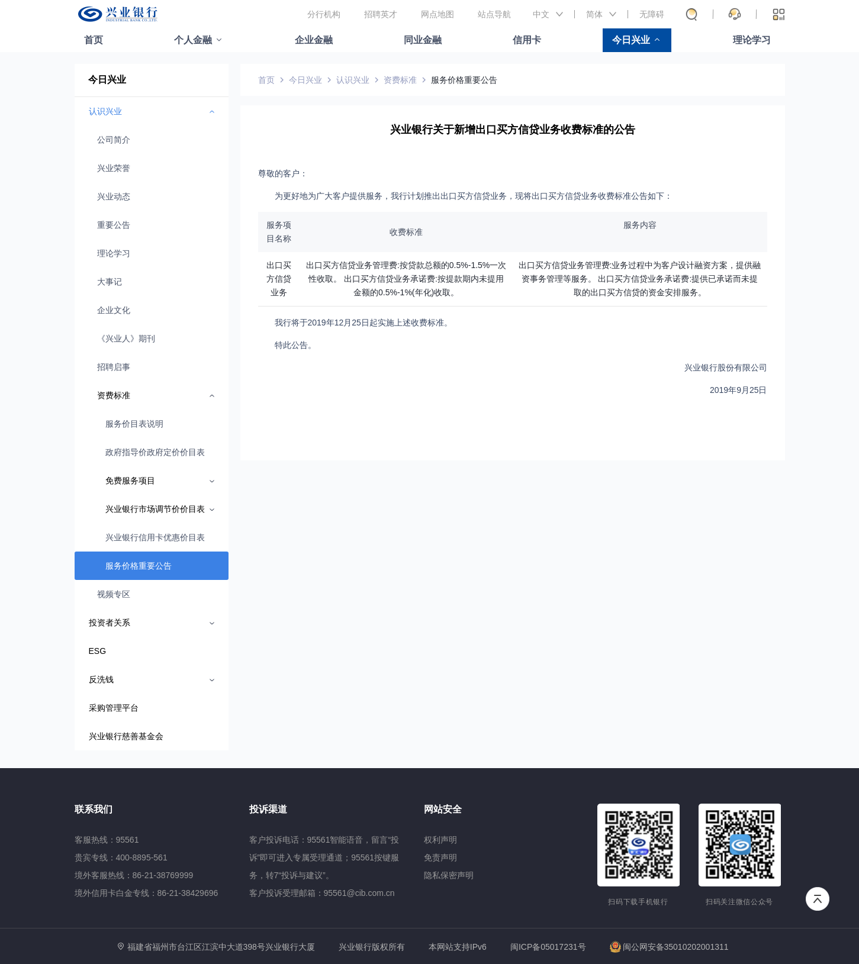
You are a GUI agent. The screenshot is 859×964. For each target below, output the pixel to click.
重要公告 (113, 225)
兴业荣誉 (113, 168)
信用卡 (527, 40)
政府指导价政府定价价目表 (155, 452)
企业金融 (314, 40)
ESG (98, 651)
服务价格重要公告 (138, 565)
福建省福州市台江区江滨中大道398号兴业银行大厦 (221, 947)
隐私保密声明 (449, 875)
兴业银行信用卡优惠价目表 (155, 537)
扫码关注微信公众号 (739, 901)
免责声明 (440, 857)
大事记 (109, 281)
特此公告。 (295, 345)
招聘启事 (113, 367)
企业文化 (113, 310)
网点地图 (437, 14)
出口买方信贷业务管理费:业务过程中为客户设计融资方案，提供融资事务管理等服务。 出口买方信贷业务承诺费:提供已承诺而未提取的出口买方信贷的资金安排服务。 (640, 278)
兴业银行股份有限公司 (725, 367)
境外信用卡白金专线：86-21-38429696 (146, 893)
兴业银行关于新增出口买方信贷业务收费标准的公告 (512, 130)
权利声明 (440, 839)
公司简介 (113, 139)
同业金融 (423, 40)
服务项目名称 (278, 231)
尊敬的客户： (283, 173)
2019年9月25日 (738, 390)
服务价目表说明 (134, 423)
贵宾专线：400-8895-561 (121, 857)
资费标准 (400, 80)
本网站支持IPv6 (458, 947)
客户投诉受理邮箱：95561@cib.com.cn (322, 893)
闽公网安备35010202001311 (669, 947)
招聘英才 (380, 14)
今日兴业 (631, 40)
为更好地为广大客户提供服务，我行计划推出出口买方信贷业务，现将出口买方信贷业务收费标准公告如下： (474, 196)
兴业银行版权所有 (372, 947)
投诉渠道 (268, 809)
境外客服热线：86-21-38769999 (134, 875)
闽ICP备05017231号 (548, 947)
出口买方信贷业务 (278, 278)
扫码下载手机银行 (638, 901)
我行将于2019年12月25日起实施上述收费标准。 (363, 322)
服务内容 (640, 225)
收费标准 (406, 232)
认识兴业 (352, 80)
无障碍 (651, 14)
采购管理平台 (114, 707)
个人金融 (193, 40)
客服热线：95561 (107, 839)
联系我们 (93, 809)
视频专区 (113, 594)
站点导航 (494, 14)
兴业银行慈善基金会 (126, 736)
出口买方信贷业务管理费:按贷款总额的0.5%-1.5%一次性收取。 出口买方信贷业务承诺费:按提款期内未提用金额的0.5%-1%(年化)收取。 (406, 278)
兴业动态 (113, 196)
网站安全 (443, 809)
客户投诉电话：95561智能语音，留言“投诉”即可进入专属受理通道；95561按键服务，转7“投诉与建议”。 (324, 857)
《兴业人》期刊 (126, 338)
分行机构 (323, 14)
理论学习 (752, 40)
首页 (93, 40)
